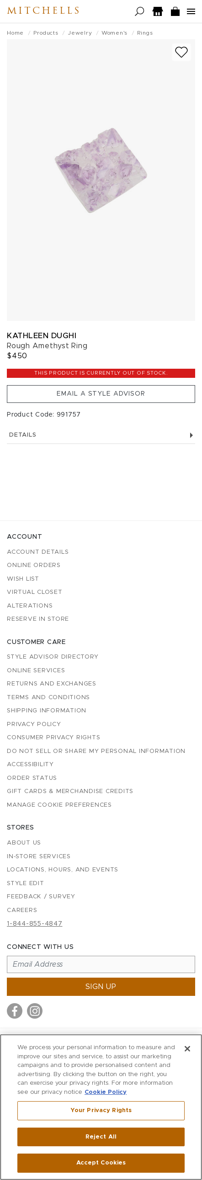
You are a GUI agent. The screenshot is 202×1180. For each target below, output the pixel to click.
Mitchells (44, 11)
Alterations (30, 606)
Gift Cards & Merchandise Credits (70, 791)
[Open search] (139, 12)
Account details (38, 552)
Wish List (23, 579)
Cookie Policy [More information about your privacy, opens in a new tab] (106, 1092)
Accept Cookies (101, 1163)
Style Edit (25, 883)
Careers (22, 910)
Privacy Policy (34, 724)
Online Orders (34, 565)
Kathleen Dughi (41, 336)
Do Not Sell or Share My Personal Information (96, 751)
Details (101, 435)
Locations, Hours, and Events (62, 870)
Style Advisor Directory (52, 657)
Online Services (36, 671)
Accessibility (30, 765)
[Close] (187, 1049)
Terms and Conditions (48, 698)
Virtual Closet (35, 592)
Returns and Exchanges (51, 684)
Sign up (101, 986)
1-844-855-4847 (35, 924)
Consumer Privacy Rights (53, 738)
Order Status (32, 778)
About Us (24, 843)
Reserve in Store (38, 619)
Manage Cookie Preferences (59, 805)
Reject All (101, 1137)
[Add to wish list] (181, 52)
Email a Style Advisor (101, 394)
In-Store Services (39, 857)
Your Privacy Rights (101, 1110)
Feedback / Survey (41, 897)
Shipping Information (46, 711)
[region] (101, 1107)
